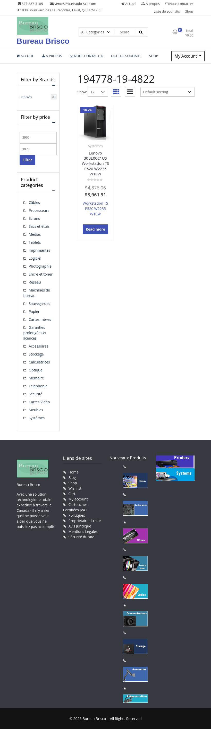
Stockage (36, 354)
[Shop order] (167, 92)
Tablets (35, 242)
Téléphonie (38, 386)
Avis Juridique (80, 526)
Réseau (35, 282)
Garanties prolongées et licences (35, 333)
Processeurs (39, 210)
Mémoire (36, 378)
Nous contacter (179, 3)
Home (74, 472)
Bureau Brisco (43, 41)
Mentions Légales (83, 531)
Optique (36, 370)
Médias (35, 234)
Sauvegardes (39, 303)
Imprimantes (39, 250)
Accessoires (38, 346)
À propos (150, 3)
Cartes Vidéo (39, 401)
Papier (34, 311)
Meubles (36, 409)
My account (78, 499)
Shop (189, 11)
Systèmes (95, 145)
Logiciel (35, 258)
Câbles (34, 202)
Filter (27, 159)
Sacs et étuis (39, 226)
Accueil (128, 3)
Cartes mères (40, 319)
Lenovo (26, 96)
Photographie (40, 266)
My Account (186, 56)
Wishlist (75, 488)
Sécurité (36, 393)
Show (82, 91)
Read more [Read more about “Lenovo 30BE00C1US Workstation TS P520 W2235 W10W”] (95, 229)
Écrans (34, 218)
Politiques (77, 515)
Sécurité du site (81, 536)
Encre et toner (41, 274)
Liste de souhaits (167, 11)
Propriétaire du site (85, 520)
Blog (72, 477)
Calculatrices (39, 362)
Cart (72, 493)
